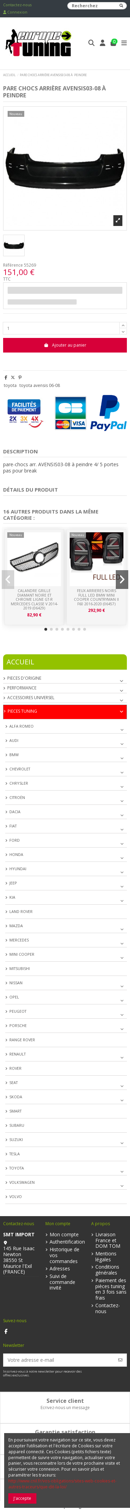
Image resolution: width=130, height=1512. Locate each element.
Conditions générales (107, 1270)
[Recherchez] (121, 5)
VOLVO (15, 1196)
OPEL (14, 997)
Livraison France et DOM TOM (107, 1240)
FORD (14, 840)
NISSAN (16, 982)
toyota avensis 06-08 (39, 385)
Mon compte (64, 1235)
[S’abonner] (120, 1360)
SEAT (13, 1082)
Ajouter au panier (65, 345)
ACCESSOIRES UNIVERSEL (30, 698)
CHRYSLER (18, 783)
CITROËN (17, 797)
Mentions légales (105, 1257)
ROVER (15, 1068)
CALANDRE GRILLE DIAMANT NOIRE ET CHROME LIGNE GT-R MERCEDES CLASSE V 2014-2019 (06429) (34, 599)
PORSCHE (18, 1025)
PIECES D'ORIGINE (24, 678)
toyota (10, 385)
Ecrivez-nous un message (65, 1407)
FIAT (13, 825)
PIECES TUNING (22, 711)
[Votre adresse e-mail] (58, 1360)
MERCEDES (19, 940)
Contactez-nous (17, 4)
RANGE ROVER (22, 1039)
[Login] (102, 44)
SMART (15, 1111)
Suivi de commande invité (62, 1282)
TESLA (14, 1153)
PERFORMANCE (21, 688)
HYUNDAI (17, 868)
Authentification (67, 1242)
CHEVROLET (19, 768)
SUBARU (16, 1125)
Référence (13, 265)
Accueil (20, 661)
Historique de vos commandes (64, 1255)
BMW (14, 754)
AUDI (13, 740)
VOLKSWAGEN (22, 1182)
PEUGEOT (17, 1011)
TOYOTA (16, 1168)
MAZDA (16, 925)
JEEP (13, 883)
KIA (12, 897)
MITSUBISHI (19, 968)
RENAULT (17, 1054)
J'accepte (22, 1498)
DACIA (14, 811)
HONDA (16, 854)
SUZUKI (16, 1139)
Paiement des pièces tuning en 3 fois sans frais (111, 1289)
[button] (45, 629)
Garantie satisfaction (65, 1432)
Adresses (60, 1269)
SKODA (15, 1096)
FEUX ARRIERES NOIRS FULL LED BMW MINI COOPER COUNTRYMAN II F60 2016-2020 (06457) (96, 597)
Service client (65, 1401)
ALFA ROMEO (21, 726)
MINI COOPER (21, 954)
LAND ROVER (21, 911)
